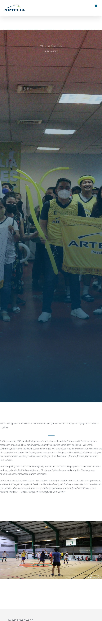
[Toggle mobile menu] (96, 5)
